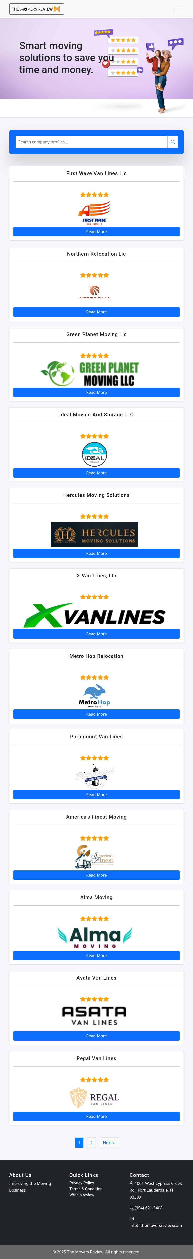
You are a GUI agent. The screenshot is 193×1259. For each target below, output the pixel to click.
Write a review (81, 1195)
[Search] (92, 142)
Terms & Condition (85, 1189)
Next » (109, 1142)
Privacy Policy (81, 1183)
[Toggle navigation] (177, 9)
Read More (96, 231)
